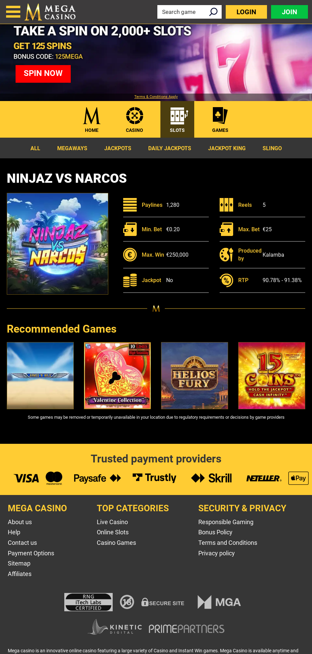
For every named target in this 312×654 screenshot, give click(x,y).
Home (91, 130)
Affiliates (19, 573)
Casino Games (116, 542)
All (35, 148)
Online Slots (113, 532)
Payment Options (31, 553)
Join (289, 12)
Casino (134, 130)
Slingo (272, 148)
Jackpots (117, 148)
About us (20, 522)
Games (220, 130)
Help (14, 532)
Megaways (72, 148)
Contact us (22, 542)
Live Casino (112, 522)
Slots (177, 130)
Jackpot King (227, 148)
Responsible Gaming (225, 522)
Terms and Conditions (227, 542)
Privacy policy (216, 553)
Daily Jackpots (169, 148)
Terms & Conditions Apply (156, 97)
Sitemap (19, 563)
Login (246, 12)
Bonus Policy (215, 532)
